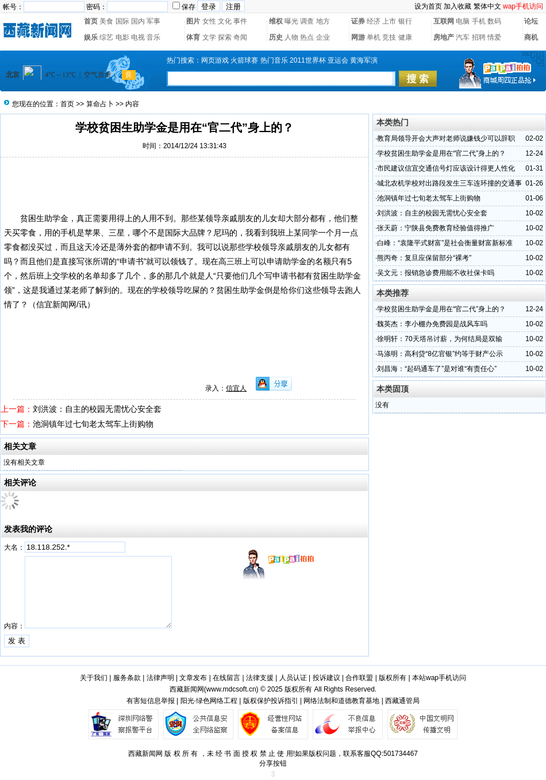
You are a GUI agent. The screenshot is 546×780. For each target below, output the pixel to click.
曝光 (291, 21)
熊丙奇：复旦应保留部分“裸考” (424, 258)
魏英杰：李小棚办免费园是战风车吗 (432, 324)
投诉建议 (326, 678)
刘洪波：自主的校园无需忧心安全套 (97, 409)
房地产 (443, 37)
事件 (240, 21)
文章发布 (193, 678)
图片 (193, 21)
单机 (373, 37)
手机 (479, 21)
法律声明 (160, 678)
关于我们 (93, 678)
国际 (122, 21)
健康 (405, 37)
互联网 (443, 21)
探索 (225, 37)
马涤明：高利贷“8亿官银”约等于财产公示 (440, 354)
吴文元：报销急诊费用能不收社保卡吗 (435, 273)
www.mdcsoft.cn (231, 689)
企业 (323, 37)
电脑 (463, 21)
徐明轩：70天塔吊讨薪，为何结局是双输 (439, 339)
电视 (138, 37)
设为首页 (428, 6)
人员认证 (293, 678)
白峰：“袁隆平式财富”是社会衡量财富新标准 (445, 243)
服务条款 (127, 678)
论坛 (531, 21)
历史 (276, 37)
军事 (153, 21)
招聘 (479, 37)
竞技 (389, 37)
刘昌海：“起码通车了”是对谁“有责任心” (437, 369)
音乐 (153, 37)
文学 (209, 37)
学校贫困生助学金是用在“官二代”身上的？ (441, 153)
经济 (373, 21)
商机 (531, 37)
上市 (389, 21)
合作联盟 (359, 678)
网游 (358, 37)
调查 (307, 21)
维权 (276, 21)
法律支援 (260, 678)
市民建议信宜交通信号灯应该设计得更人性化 (446, 168)
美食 (106, 21)
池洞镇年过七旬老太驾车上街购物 (93, 423)
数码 (494, 21)
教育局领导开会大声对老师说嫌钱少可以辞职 (446, 138)
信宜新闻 (52, 304)
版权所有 (392, 678)
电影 (122, 37)
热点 (307, 37)
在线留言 (226, 678)
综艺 (106, 37)
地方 (323, 21)
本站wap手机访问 (439, 678)
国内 (138, 21)
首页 (91, 21)
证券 (358, 21)
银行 (405, 21)
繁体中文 (487, 6)
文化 (225, 21)
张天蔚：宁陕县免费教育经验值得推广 (435, 228)
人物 (291, 37)
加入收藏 (457, 6)
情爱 (494, 37)
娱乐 (91, 37)
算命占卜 (100, 104)
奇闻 (240, 37)
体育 (193, 37)
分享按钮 (273, 763)
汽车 (463, 37)
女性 (209, 21)
